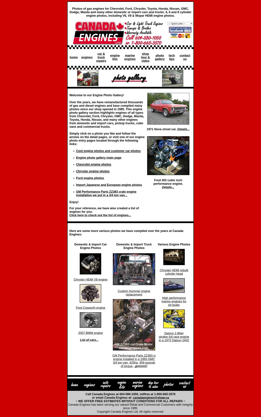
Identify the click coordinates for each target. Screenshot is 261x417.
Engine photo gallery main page (98, 157)
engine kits (115, 57)
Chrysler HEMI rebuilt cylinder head (174, 272)
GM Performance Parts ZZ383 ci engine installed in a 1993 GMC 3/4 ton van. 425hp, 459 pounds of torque (134, 361)
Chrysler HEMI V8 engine (90, 279)
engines (87, 57)
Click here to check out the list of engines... (100, 215)
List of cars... (89, 340)
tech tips (172, 57)
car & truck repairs (101, 57)
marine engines (129, 57)
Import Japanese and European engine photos (109, 185)
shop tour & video (145, 57)
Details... (183, 129)
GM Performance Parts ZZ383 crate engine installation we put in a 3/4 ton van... (106, 193)
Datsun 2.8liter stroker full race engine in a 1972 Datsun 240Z (174, 337)
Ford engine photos (90, 178)
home (74, 57)
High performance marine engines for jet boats (174, 301)
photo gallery (160, 57)
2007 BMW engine (90, 333)
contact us (185, 57)
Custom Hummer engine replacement (134, 292)
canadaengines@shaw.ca (151, 397)
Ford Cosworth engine (90, 307)
